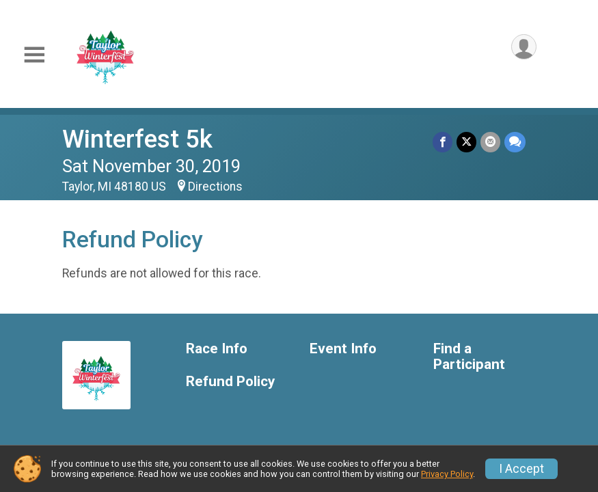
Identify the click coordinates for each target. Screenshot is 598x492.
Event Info (343, 349)
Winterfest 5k (137, 139)
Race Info (216, 349)
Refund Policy (230, 382)
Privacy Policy (447, 474)
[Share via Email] (490, 142)
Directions (215, 186)
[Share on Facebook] (442, 142)
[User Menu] (523, 46)
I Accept (521, 469)
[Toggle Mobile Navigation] (34, 55)
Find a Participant (469, 357)
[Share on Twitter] (466, 142)
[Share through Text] (515, 142)
